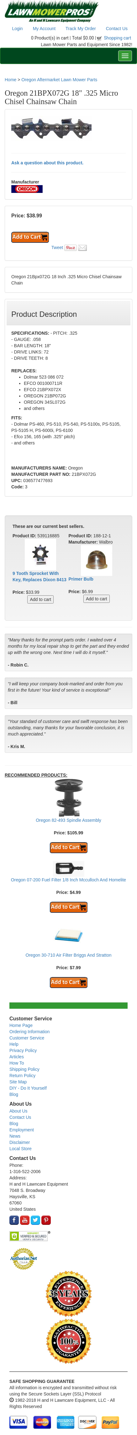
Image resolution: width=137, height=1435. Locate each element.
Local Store (20, 1148)
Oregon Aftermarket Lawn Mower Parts (59, 79)
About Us (18, 1110)
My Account (44, 28)
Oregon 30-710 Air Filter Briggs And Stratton (69, 955)
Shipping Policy (24, 1069)
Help (13, 1044)
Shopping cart (117, 37)
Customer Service (26, 1037)
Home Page (21, 1025)
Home (10, 79)
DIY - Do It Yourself (28, 1088)
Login (17, 28)
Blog (13, 1094)
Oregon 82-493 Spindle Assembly (68, 820)
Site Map (18, 1081)
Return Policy (22, 1075)
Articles (16, 1056)
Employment (21, 1129)
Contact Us (117, 28)
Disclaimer (19, 1142)
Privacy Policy (23, 1050)
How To (16, 1063)
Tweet (57, 247)
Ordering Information (29, 1031)
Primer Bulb (81, 579)
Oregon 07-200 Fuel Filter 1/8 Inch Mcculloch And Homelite (68, 879)
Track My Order (81, 28)
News (14, 1136)
